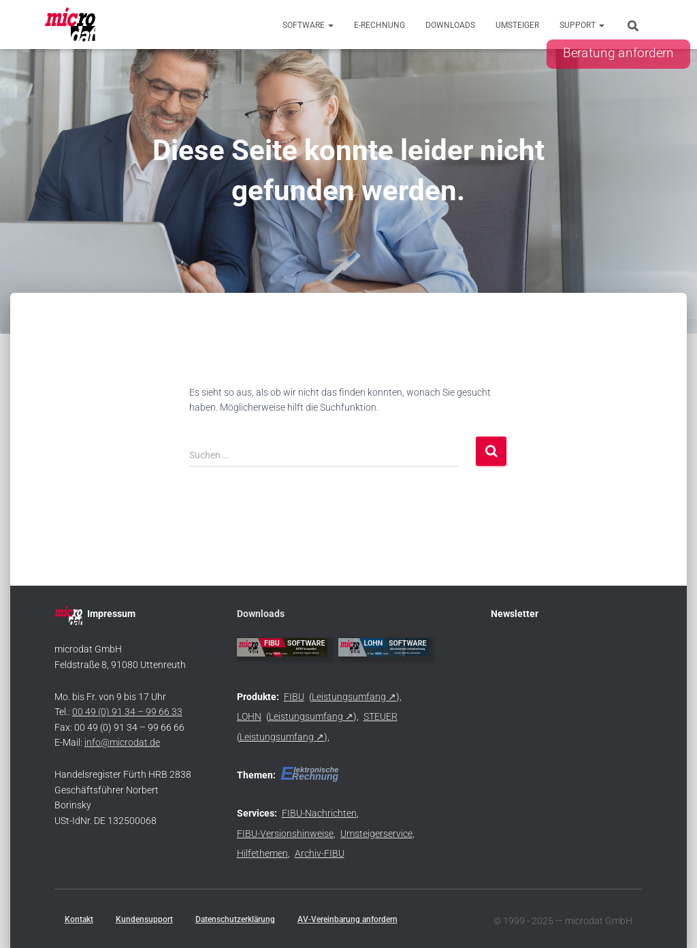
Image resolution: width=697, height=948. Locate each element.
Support (582, 25)
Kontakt (79, 919)
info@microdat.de (122, 742)
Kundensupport (144, 919)
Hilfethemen (262, 853)
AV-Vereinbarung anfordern (347, 919)
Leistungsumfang (349, 696)
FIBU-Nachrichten (319, 813)
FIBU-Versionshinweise (285, 833)
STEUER (380, 716)
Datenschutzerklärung (235, 919)
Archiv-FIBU (319, 853)
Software (308, 25)
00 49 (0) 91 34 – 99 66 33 (127, 711)
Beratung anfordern (618, 53)
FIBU (294, 696)
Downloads (450, 25)
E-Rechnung (379, 25)
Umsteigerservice (376, 833)
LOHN (249, 716)
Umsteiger (517, 25)
